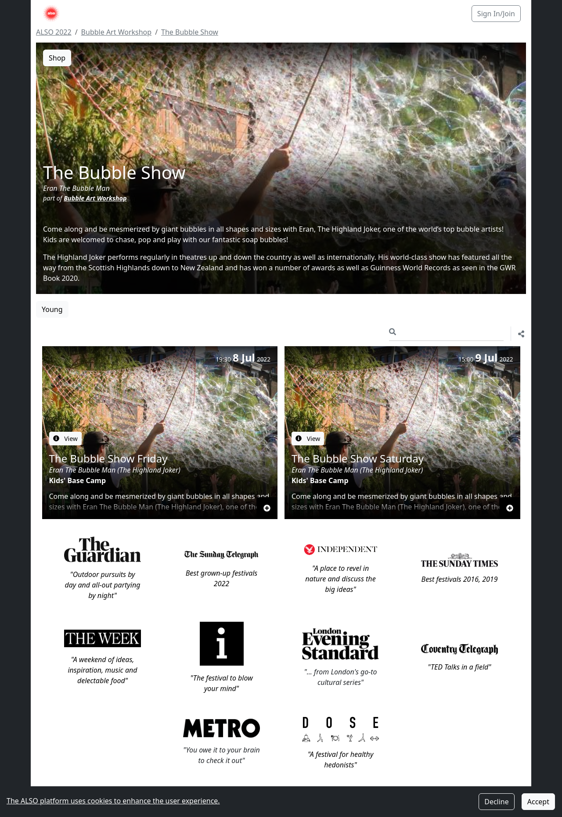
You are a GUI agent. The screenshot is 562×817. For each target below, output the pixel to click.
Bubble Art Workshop (116, 32)
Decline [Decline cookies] (496, 801)
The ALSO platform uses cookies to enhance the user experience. (113, 801)
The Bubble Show (189, 32)
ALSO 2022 (54, 32)
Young (52, 299)
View (65, 427)
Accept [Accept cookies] (538, 801)
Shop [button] (57, 58)
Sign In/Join (496, 13)
